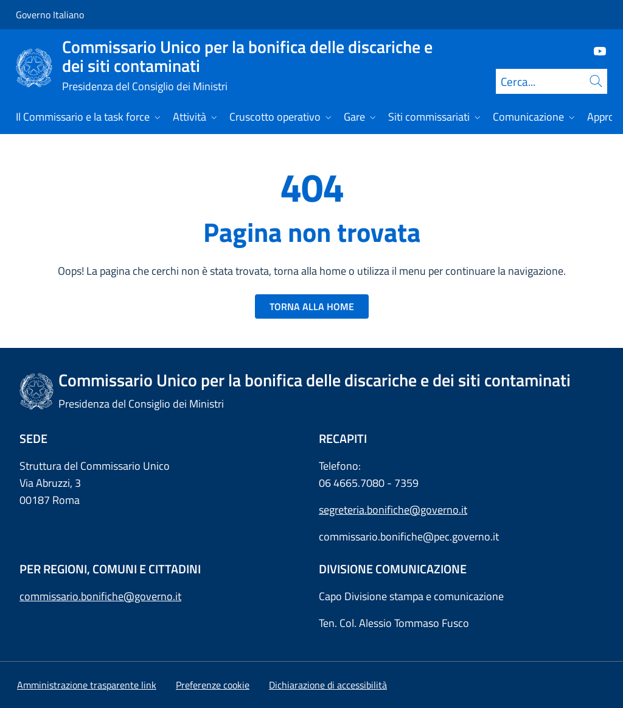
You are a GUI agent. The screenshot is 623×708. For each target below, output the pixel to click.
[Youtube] (595, 50)
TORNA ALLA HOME (312, 306)
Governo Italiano (50, 14)
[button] (212, 685)
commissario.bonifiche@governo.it (100, 596)
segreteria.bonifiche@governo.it (393, 509)
